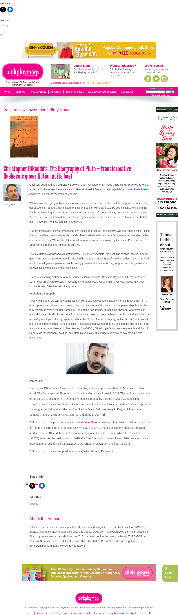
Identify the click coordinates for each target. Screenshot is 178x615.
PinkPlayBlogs (38, 91)
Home (6, 91)
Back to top (168, 575)
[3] (103, 414)
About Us (20, 91)
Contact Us (127, 91)
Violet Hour (89, 422)
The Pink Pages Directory (98, 83)
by (164, 95)
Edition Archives (75, 91)
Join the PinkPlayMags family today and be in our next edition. (122, 72)
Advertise (55, 91)
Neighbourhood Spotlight (102, 91)
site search (155, 95)
